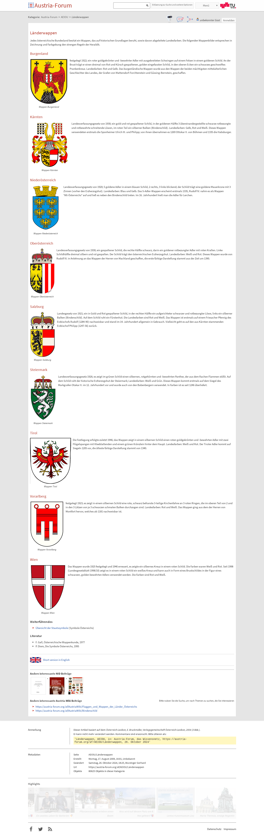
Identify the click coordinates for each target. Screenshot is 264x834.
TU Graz (228, 5)
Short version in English (56, 660)
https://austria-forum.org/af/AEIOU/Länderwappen (116, 767)
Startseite (31, 5)
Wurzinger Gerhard (135, 762)
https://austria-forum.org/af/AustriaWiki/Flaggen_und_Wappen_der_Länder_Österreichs (86, 706)
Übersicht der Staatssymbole (52, 628)
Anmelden (228, 20)
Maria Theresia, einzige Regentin (217, 815)
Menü (206, 5)
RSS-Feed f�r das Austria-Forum (50, 829)
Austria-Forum (53, 5)
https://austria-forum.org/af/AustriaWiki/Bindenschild (66, 710)
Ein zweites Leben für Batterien (52, 815)
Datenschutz (214, 829)
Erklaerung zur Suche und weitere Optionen (172, 4)
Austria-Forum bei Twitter (40, 829)
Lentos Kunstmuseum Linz (180, 815)
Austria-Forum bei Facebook (31, 829)
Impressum (230, 829)
